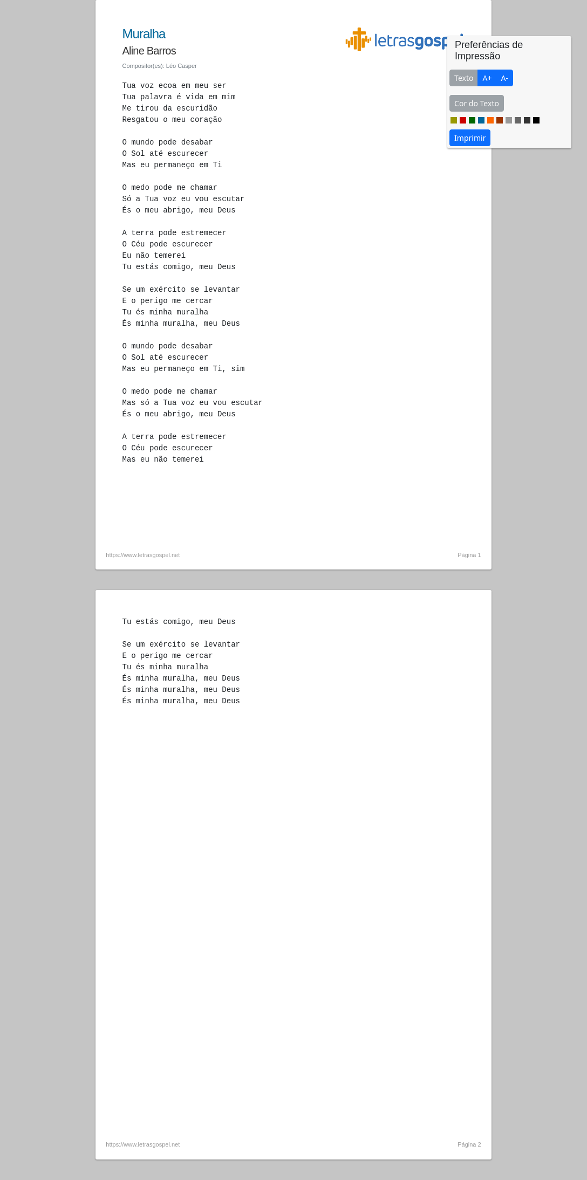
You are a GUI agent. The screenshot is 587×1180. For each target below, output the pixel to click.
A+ (487, 78)
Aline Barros (149, 51)
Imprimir (470, 138)
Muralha (144, 33)
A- (504, 78)
